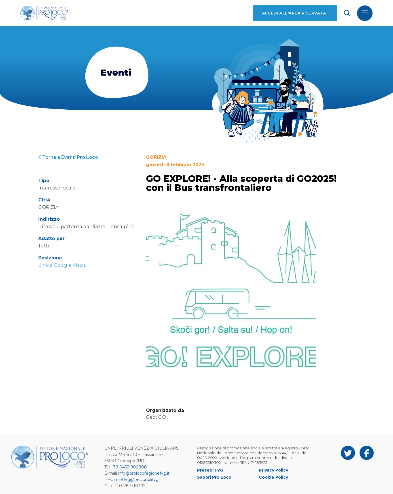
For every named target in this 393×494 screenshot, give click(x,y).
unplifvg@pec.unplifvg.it (138, 479)
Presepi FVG (210, 470)
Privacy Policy (273, 470)
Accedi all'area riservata (294, 13)
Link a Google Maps (62, 265)
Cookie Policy (273, 477)
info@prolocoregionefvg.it (144, 473)
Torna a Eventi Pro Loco (68, 157)
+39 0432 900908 (129, 467)
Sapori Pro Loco (214, 477)
